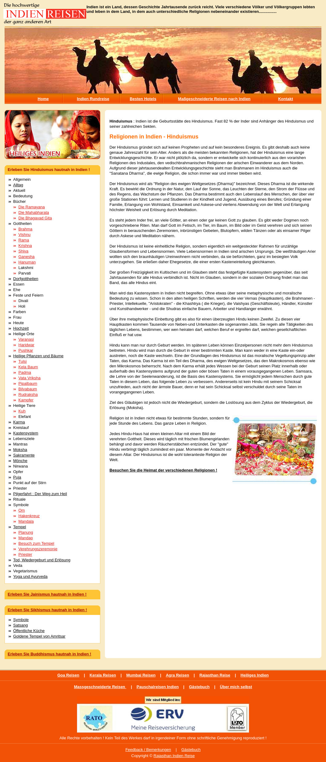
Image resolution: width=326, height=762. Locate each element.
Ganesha (26, 256)
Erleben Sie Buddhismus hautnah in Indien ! (49, 654)
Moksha (20, 449)
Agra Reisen (177, 675)
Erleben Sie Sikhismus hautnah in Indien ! (47, 610)
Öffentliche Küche (28, 630)
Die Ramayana (31, 207)
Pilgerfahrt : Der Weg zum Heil (40, 493)
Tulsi (22, 361)
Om (21, 510)
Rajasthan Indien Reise (174, 755)
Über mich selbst (236, 686)
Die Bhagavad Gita (35, 218)
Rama (23, 240)
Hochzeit (21, 328)
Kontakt (285, 99)
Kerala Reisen (103, 675)
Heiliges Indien (254, 675)
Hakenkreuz (29, 516)
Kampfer (25, 400)
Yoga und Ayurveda (30, 576)
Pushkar (25, 350)
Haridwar (26, 345)
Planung (25, 532)
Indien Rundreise (93, 99)
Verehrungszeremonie (37, 549)
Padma (24, 372)
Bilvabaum (27, 389)
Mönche (20, 460)
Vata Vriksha (29, 378)
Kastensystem (25, 433)
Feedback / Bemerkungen (148, 749)
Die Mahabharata (33, 212)
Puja (17, 477)
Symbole (21, 619)
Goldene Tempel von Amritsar (39, 636)
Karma (19, 422)
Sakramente (24, 455)
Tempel (19, 527)
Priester (25, 554)
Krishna (25, 245)
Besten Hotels (143, 99)
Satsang (20, 625)
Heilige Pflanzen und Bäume (38, 356)
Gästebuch (199, 686)
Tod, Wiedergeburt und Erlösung (41, 560)
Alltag (18, 185)
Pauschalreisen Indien (157, 686)
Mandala (26, 521)
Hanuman (27, 262)
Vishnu (24, 234)
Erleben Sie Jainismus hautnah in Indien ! (47, 594)
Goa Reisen (68, 675)
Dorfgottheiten (25, 278)
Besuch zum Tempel (36, 543)
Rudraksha (28, 394)
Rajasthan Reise (214, 675)
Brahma (25, 229)
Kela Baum (28, 367)
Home (43, 99)
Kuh (21, 411)
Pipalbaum (27, 383)
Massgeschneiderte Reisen (100, 686)
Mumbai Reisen (140, 675)
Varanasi (26, 339)
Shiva (23, 251)
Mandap (25, 538)
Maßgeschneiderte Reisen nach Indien (214, 99)
